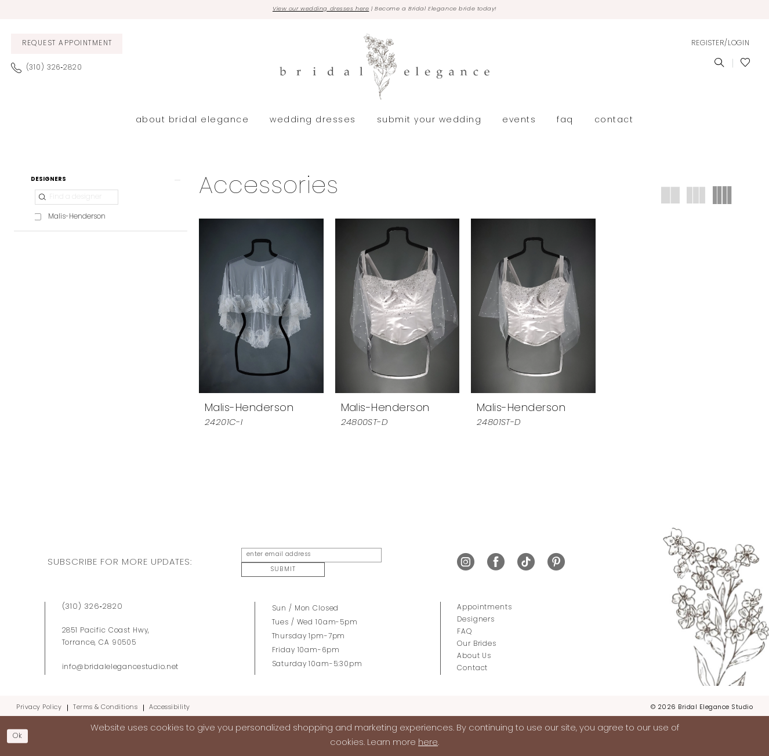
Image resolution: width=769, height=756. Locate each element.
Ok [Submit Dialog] (21, 734)
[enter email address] (305, 563)
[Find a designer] (76, 204)
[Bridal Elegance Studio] (384, 68)
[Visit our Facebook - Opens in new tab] (496, 563)
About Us (474, 652)
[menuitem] (66, 45)
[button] (720, 46)
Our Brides (476, 640)
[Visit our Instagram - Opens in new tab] (465, 563)
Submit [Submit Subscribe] (404, 562)
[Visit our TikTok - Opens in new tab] (526, 563)
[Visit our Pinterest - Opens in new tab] (556, 563)
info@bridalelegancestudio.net (120, 663)
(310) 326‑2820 (92, 602)
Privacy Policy (38, 703)
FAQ (464, 627)
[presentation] (261, 308)
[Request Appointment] (66, 45)
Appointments (484, 603)
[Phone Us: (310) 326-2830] (51, 69)
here (428, 741)
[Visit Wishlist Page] (745, 65)
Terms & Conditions (105, 703)
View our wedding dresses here (305, 10)
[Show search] (719, 65)
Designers (476, 615)
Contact (472, 664)
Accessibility (169, 703)
